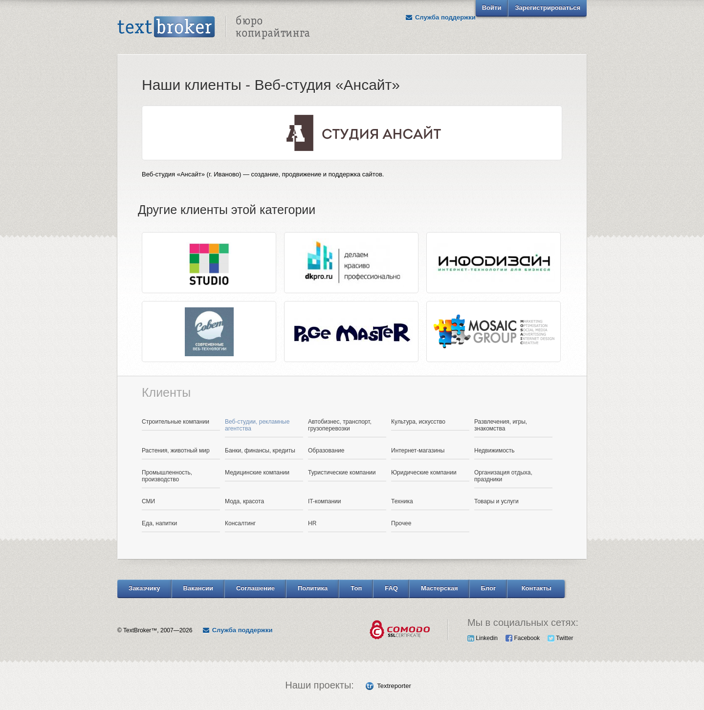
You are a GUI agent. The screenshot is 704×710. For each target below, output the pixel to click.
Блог (488, 588)
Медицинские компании (257, 472)
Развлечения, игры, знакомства (500, 425)
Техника (402, 501)
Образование (326, 450)
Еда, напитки (159, 523)
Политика (313, 588)
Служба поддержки (440, 17)
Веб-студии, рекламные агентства (257, 425)
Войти (492, 7)
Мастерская (439, 588)
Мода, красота (244, 501)
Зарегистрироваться (547, 7)
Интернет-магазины (417, 450)
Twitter (560, 638)
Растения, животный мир (176, 450)
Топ (356, 588)
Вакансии (198, 588)
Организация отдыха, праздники (503, 476)
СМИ (148, 501)
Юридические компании (424, 472)
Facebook (523, 638)
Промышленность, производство (167, 476)
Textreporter (394, 685)
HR (312, 523)
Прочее (401, 523)
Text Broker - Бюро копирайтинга (213, 27)
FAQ (391, 588)
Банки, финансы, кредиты (260, 450)
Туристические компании (342, 472)
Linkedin (482, 638)
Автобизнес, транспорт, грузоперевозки (340, 425)
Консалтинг (240, 523)
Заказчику (144, 588)
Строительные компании (175, 421)
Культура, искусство (418, 421)
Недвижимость (494, 450)
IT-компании (324, 501)
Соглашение (255, 588)
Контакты (536, 588)
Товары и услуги (496, 501)
